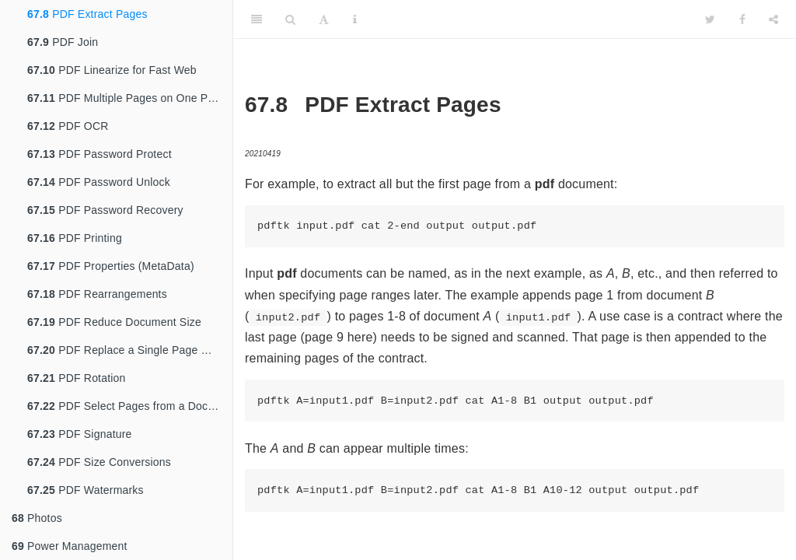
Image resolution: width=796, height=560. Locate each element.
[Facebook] (742, 19)
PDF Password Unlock (98, 182)
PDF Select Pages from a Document (129, 406)
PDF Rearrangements (97, 294)
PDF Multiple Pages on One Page (126, 98)
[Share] (773, 19)
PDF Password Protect (99, 154)
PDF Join (62, 42)
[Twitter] (710, 19)
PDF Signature (79, 434)
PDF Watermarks (85, 490)
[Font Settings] (323, 19)
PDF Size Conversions (99, 462)
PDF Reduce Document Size (114, 322)
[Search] (290, 19)
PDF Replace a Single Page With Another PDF (129, 350)
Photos (37, 518)
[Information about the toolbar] (354, 19)
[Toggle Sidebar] (256, 19)
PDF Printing (74, 238)
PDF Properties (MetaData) (110, 266)
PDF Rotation (76, 378)
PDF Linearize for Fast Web (112, 70)
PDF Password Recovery (105, 210)
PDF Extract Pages (87, 14)
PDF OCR (68, 126)
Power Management (69, 546)
